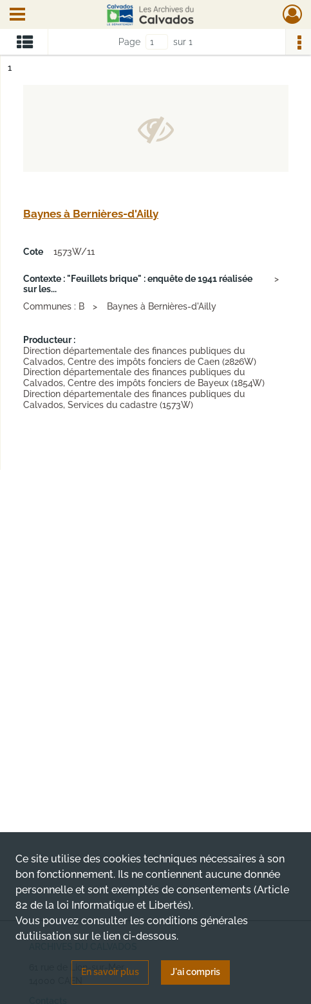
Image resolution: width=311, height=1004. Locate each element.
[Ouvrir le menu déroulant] (17, 15)
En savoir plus (110, 972)
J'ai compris (195, 972)
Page (129, 42)
